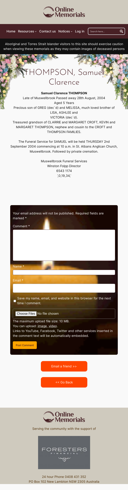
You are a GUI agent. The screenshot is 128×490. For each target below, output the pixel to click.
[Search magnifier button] (121, 31)
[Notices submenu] (65, 31)
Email (18, 280)
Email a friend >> (64, 366)
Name (18, 266)
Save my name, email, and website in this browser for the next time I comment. (64, 300)
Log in (79, 31)
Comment (21, 226)
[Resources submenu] (27, 31)
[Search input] (103, 31)
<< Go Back (64, 382)
